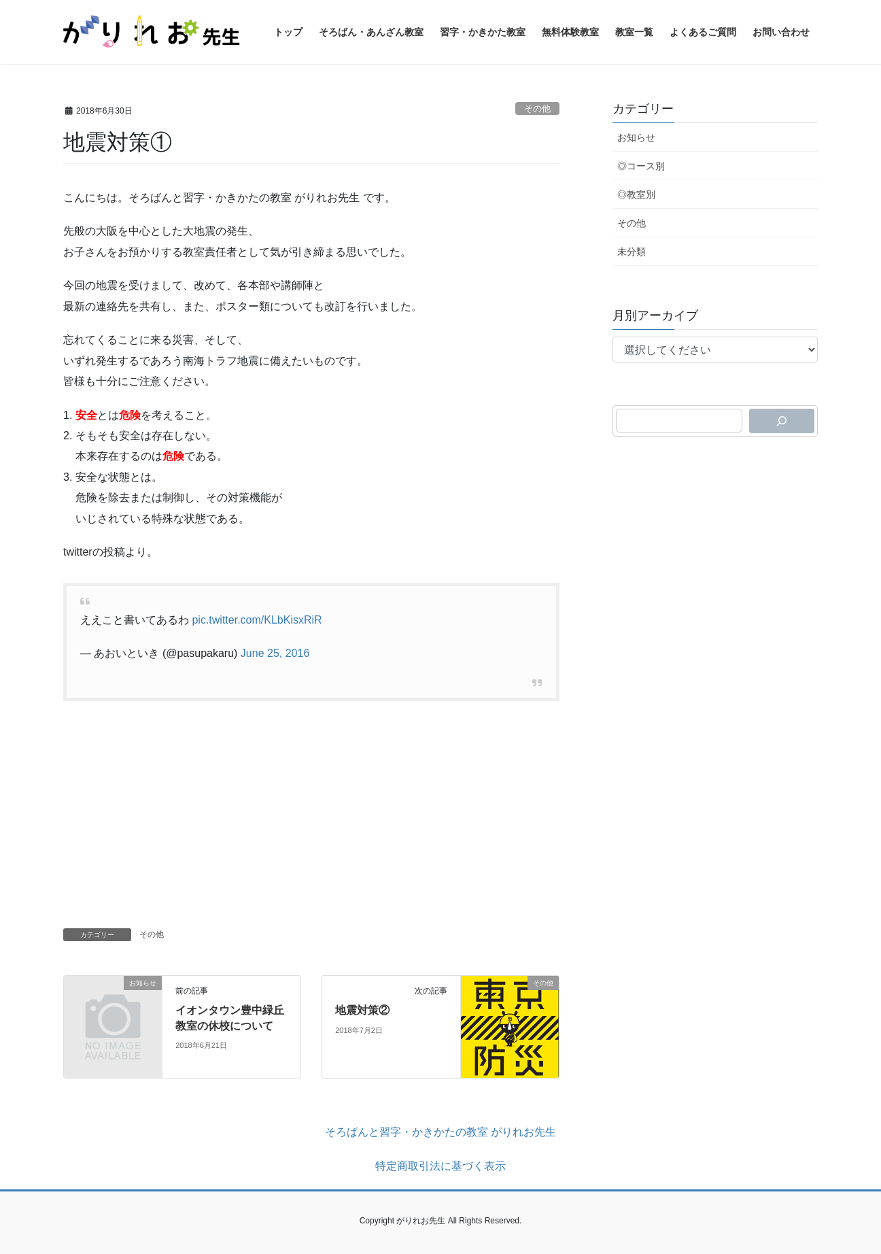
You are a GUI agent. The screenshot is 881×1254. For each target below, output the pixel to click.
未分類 (631, 251)
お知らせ (636, 137)
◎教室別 (636, 194)
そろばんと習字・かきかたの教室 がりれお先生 (440, 1132)
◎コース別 (641, 165)
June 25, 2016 (275, 653)
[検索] (781, 421)
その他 (537, 108)
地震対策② (362, 1010)
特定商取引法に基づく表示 (440, 1166)
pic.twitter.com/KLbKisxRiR (257, 620)
